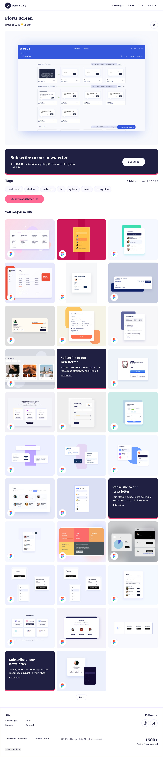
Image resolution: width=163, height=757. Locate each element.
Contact (30, 725)
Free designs (11, 720)
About (29, 720)
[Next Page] (81, 697)
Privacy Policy (42, 739)
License (9, 725)
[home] (15, 4)
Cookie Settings (13, 749)
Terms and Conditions (16, 738)
